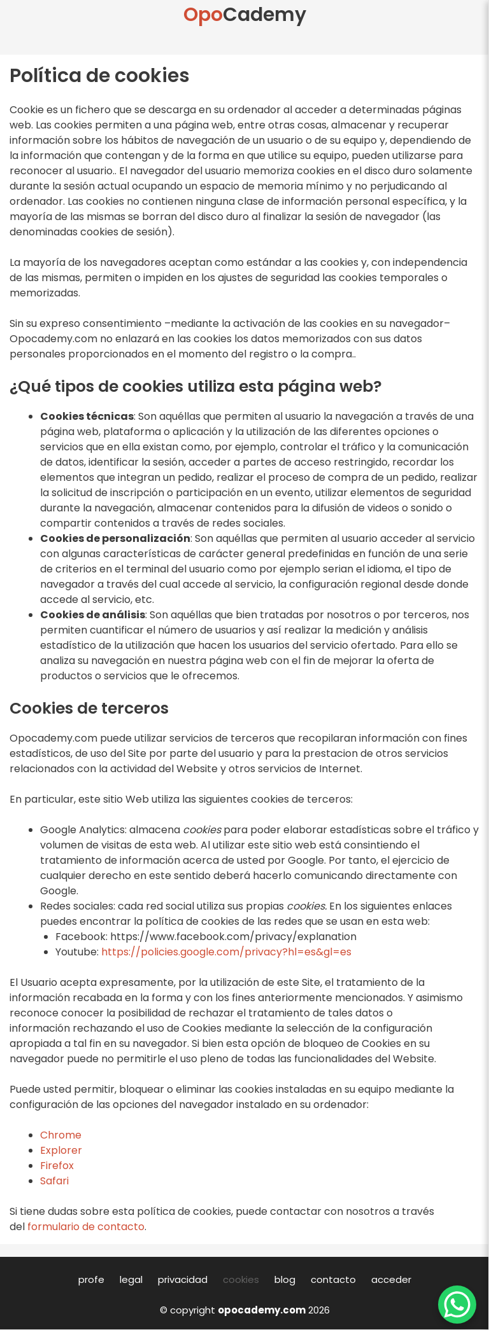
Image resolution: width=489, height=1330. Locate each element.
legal (131, 1279)
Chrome (61, 1135)
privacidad (183, 1279)
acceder (391, 1279)
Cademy (244, 14)
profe (91, 1279)
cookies (241, 1279)
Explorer (61, 1150)
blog (284, 1279)
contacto (333, 1279)
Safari (54, 1181)
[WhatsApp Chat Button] (457, 1304)
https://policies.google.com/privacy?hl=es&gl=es (226, 952)
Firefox (57, 1165)
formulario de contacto (86, 1226)
